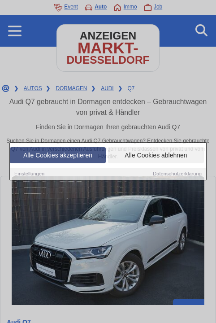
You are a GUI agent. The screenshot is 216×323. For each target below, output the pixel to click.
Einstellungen (29, 174)
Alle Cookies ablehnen (156, 155)
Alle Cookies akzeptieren (57, 155)
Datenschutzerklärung (177, 174)
